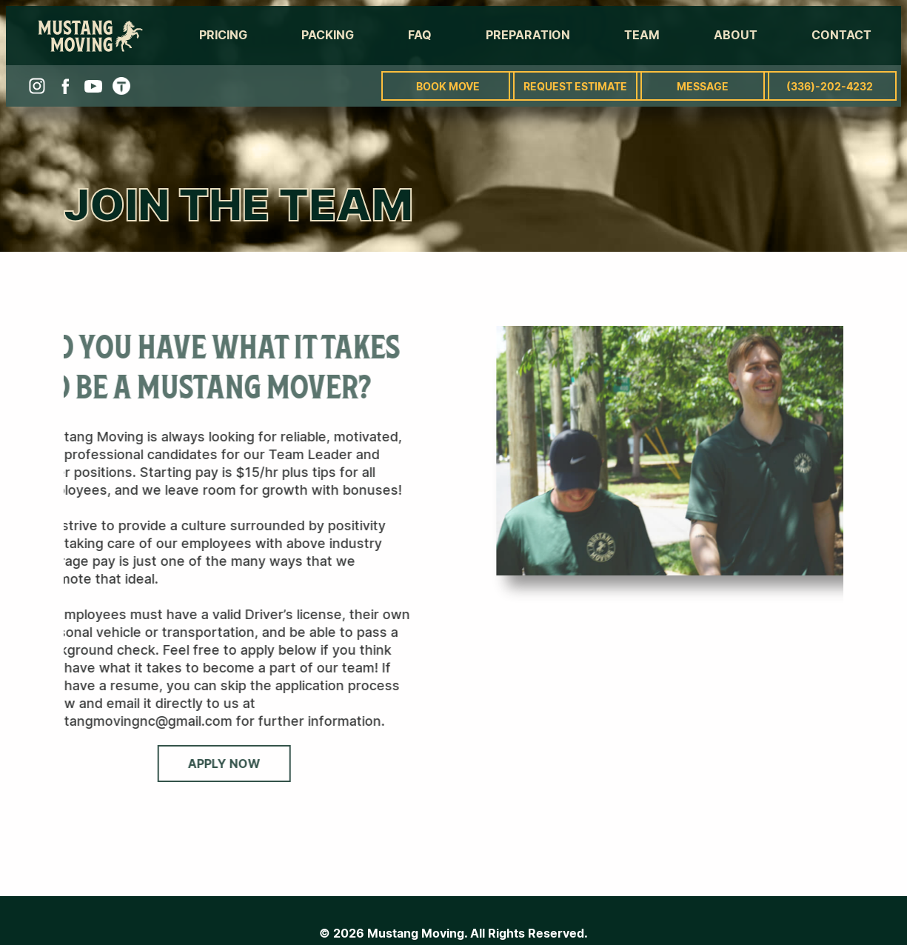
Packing (327, 34)
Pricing (223, 34)
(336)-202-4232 (829, 86)
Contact (841, 34)
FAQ (420, 34)
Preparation (528, 34)
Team (642, 34)
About (735, 34)
